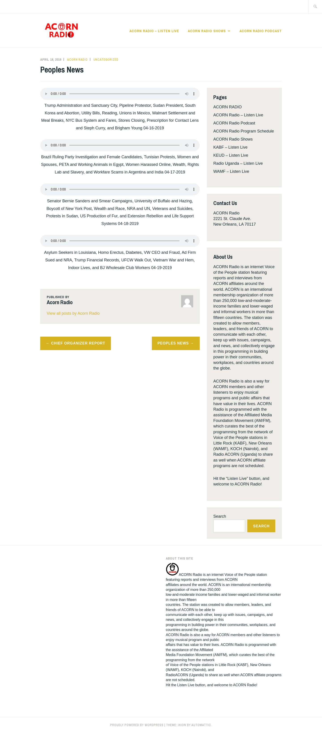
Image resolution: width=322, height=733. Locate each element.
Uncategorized (106, 60)
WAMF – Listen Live (231, 171)
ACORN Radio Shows (207, 30)
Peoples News (173, 343)
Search (219, 516)
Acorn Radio (77, 60)
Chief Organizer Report (78, 343)
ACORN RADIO (227, 107)
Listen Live (185, 685)
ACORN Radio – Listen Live (154, 30)
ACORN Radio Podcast (260, 30)
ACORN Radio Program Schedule (243, 131)
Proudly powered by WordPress (136, 725)
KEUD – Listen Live (230, 155)
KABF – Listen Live (230, 147)
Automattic (201, 725)
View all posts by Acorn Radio (73, 313)
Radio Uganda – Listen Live (238, 163)
